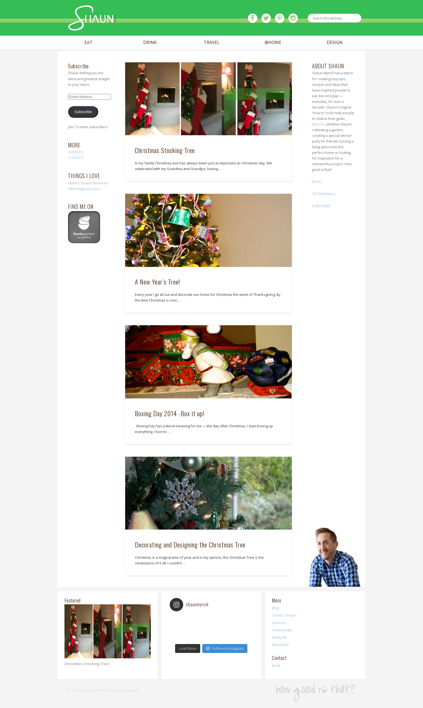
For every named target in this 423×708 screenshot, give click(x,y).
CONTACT (76, 157)
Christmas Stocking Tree (165, 150)
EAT (88, 42)
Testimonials (282, 630)
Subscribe (83, 112)
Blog (275, 607)
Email (276, 665)
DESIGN (335, 42)
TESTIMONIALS (324, 193)
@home (318, 124)
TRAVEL (212, 42)
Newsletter (280, 644)
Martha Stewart (80, 183)
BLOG (317, 181)
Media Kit (279, 637)
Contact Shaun (284, 615)
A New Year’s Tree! (157, 281)
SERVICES (75, 152)
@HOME (273, 42)
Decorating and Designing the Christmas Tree (190, 544)
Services (279, 622)
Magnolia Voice (88, 188)
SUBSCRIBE (321, 206)
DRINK (150, 42)
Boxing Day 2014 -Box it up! (169, 413)
